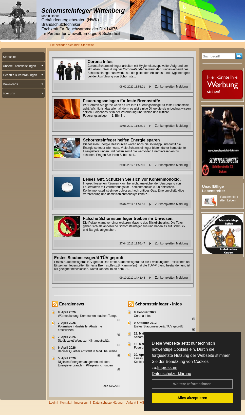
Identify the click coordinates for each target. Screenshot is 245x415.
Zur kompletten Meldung (171, 86)
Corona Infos (143, 316)
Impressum (167, 367)
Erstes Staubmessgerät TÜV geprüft (158, 326)
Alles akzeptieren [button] (192, 398)
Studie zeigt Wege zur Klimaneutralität (83, 340)
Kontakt (65, 402)
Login (52, 402)
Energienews (71, 304)
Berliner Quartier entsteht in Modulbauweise (87, 351)
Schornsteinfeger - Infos (158, 304)
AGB (143, 402)
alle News (111, 386)
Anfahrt (131, 402)
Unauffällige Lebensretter (213, 188)
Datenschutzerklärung (171, 373)
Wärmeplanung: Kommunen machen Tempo (88, 316)
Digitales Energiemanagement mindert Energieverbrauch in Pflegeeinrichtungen (85, 363)
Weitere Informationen (192, 384)
